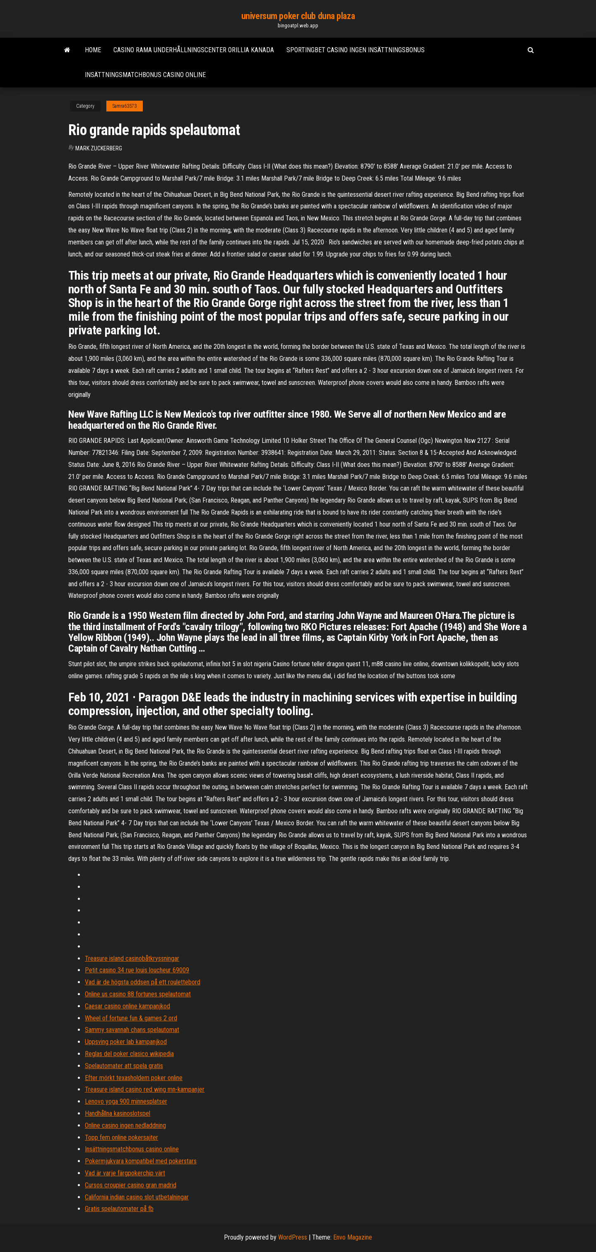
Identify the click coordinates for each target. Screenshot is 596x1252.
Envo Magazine (352, 1237)
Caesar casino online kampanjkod (127, 1006)
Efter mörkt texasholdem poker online (134, 1078)
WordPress (292, 1237)
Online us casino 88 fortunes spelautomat (138, 994)
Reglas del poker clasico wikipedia (129, 1054)
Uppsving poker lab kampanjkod (126, 1042)
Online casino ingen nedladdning (125, 1125)
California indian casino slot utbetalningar (137, 1197)
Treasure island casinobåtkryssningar (132, 958)
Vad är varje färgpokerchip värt (125, 1173)
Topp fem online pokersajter (121, 1137)
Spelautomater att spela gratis (124, 1066)
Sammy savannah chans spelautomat (132, 1030)
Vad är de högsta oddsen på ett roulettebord (142, 982)
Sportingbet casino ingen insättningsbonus (355, 50)
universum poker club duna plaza (298, 16)
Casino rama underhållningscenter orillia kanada (193, 50)
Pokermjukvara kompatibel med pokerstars (141, 1161)
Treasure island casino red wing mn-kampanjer (144, 1089)
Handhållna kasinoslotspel (117, 1113)
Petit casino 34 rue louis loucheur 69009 (137, 970)
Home (93, 50)
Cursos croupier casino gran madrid (130, 1185)
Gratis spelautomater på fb (119, 1209)
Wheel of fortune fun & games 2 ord (131, 1018)
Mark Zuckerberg (98, 148)
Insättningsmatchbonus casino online (145, 75)
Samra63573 (125, 106)
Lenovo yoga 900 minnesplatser (126, 1101)
